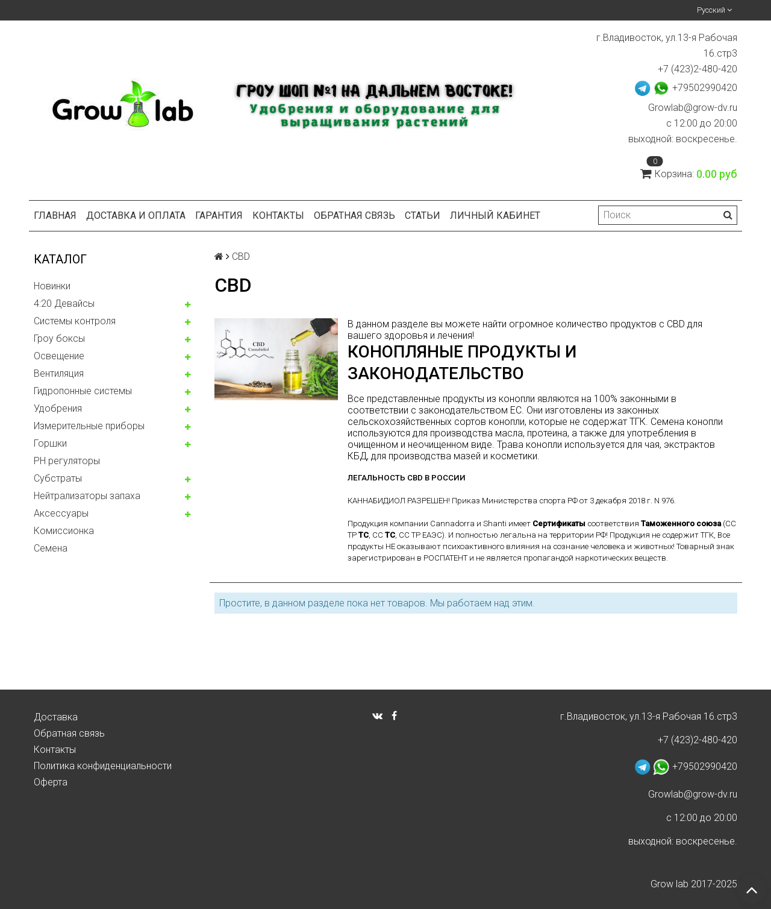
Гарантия (219, 215)
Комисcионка (64, 530)
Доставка (56, 717)
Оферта (50, 782)
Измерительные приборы (89, 426)
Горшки (50, 443)
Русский (714, 9)
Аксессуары (61, 513)
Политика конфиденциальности (103, 766)
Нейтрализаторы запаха (87, 496)
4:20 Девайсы (64, 303)
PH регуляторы (67, 461)
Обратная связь (354, 215)
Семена (50, 548)
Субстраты (58, 478)
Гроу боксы (59, 338)
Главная (55, 215)
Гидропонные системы (83, 391)
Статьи (422, 215)
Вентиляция (59, 373)
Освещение (59, 356)
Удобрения (58, 408)
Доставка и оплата (136, 215)
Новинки (52, 286)
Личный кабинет (495, 215)
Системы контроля (75, 321)
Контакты (278, 215)
